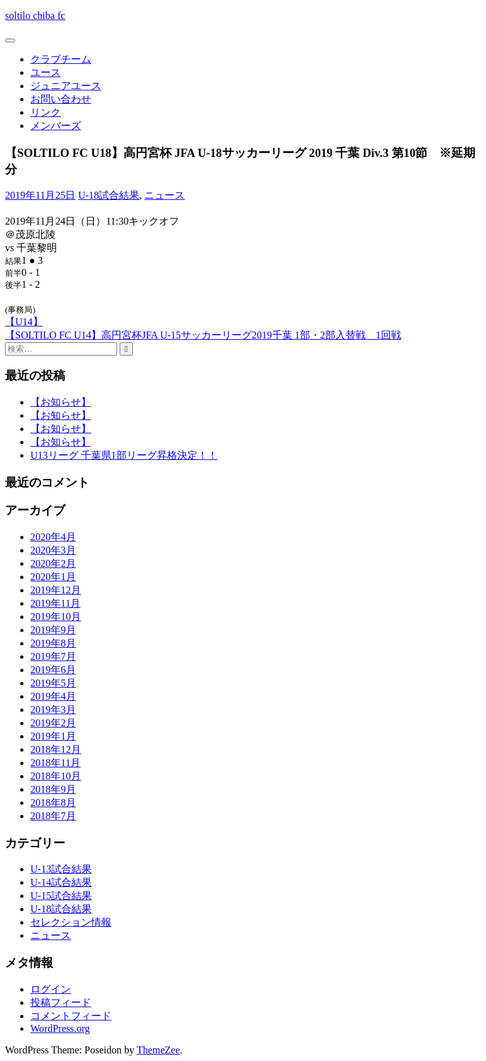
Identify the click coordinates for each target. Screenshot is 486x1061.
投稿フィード (60, 1002)
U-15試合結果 (61, 895)
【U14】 (24, 321)
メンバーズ (55, 125)
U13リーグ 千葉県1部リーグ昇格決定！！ (124, 455)
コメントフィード (70, 1015)
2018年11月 (55, 762)
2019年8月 (53, 643)
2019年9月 (53, 629)
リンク (45, 112)
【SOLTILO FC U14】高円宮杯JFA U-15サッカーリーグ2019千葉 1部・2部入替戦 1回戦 (203, 335)
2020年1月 (53, 576)
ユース (45, 72)
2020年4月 (53, 536)
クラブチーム (60, 59)
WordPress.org (60, 1028)
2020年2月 (53, 563)
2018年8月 (53, 802)
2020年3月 (53, 550)
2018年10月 (55, 776)
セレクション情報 (70, 922)
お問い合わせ (60, 99)
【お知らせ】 (60, 402)
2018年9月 (53, 789)
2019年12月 (55, 590)
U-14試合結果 (61, 882)
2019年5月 (53, 683)
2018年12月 (55, 749)
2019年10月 (55, 616)
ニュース (164, 195)
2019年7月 (53, 656)
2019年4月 (53, 696)
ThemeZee (158, 1050)
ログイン (50, 989)
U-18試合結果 (108, 195)
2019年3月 (53, 709)
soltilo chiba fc (35, 15)
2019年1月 (53, 736)
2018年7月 (53, 815)
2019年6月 (53, 669)
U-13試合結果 (61, 869)
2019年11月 (55, 603)
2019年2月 (53, 722)
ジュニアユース (65, 85)
